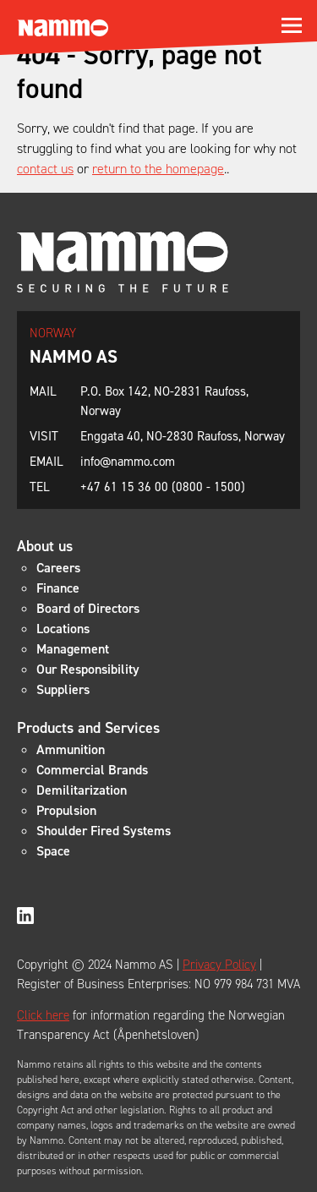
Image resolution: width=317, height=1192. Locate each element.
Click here (43, 1015)
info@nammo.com (127, 461)
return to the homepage (158, 169)
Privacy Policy (219, 964)
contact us (45, 169)
